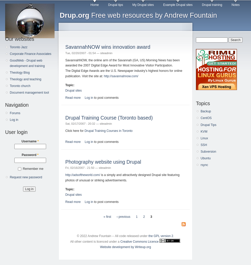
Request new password (26, 177)
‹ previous (123, 217)
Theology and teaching (25, 79)
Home (94, 5)
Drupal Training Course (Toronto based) (109, 118)
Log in (14, 120)
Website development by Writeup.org (125, 247)
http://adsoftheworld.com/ (82, 175)
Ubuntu (206, 158)
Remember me (33, 169)
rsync (204, 165)
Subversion (208, 151)
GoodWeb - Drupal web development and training (27, 63)
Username (30, 141)
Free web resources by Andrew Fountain (138, 15)
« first (107, 217)
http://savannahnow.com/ (121, 76)
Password (30, 155)
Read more (73, 98)
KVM (204, 131)
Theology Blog (20, 72)
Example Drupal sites (178, 5)
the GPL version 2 (161, 236)
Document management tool (29, 92)
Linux (204, 138)
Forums (15, 113)
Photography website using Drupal (103, 162)
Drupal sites (73, 90)
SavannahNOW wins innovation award (107, 47)
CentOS (206, 118)
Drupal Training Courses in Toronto (109, 131)
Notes (236, 5)
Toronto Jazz (18, 47)
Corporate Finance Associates (30, 54)
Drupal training (212, 5)
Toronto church (20, 86)
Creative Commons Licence (150, 241)
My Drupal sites (143, 5)
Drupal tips (115, 5)
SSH (204, 145)
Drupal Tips (208, 125)
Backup (206, 111)
